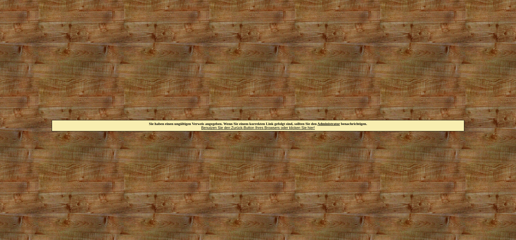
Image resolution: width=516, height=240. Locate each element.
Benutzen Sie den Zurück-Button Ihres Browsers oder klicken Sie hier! (258, 128)
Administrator (329, 124)
